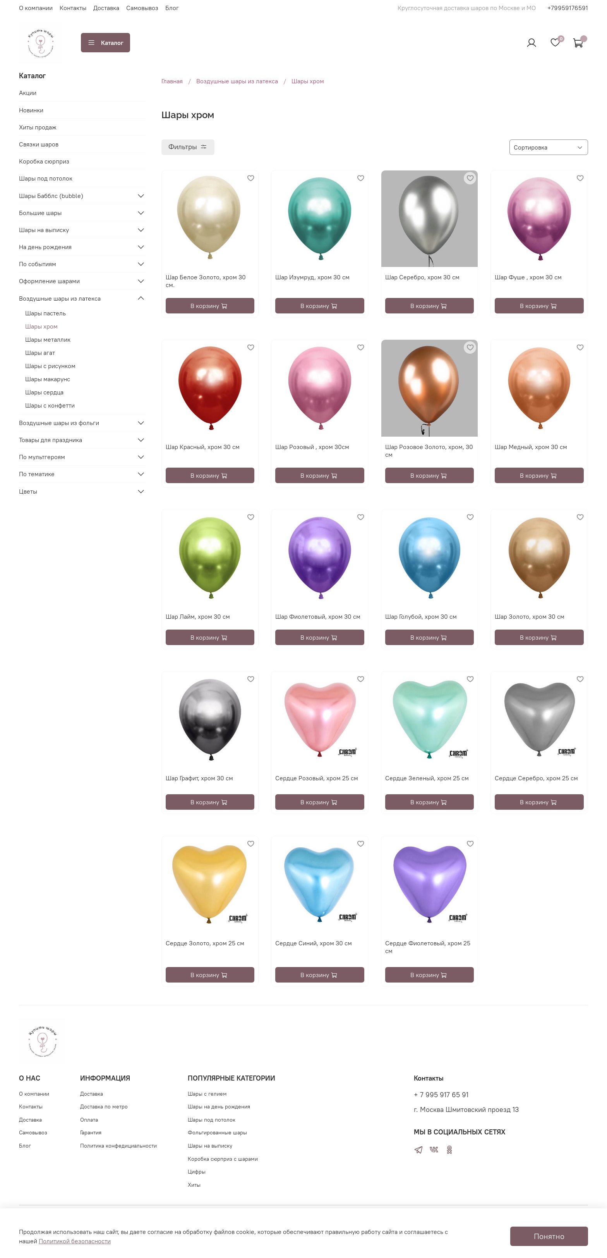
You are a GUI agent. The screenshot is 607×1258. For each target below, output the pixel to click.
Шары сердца (44, 392)
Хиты (194, 1184)
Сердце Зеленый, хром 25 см (427, 778)
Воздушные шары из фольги (59, 423)
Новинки (31, 110)
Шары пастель (45, 313)
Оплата (89, 1119)
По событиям (37, 264)
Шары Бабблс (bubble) (51, 196)
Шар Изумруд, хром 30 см (312, 277)
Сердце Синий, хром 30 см (313, 943)
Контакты (73, 8)
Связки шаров (38, 144)
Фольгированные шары (217, 1132)
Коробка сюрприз (44, 161)
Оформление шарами (49, 281)
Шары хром (41, 326)
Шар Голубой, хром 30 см (421, 616)
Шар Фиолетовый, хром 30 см (317, 616)
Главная (172, 81)
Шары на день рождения (219, 1106)
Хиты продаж (38, 127)
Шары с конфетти (50, 405)
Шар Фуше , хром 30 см (528, 277)
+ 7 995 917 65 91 (441, 1095)
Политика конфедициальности (118, 1145)
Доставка (106, 8)
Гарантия (90, 1132)
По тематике (37, 474)
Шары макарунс (47, 379)
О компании (36, 8)
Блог (172, 8)
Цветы (28, 491)
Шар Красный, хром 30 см (203, 447)
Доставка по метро (104, 1106)
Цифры (197, 1171)
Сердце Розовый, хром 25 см (316, 778)
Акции (27, 92)
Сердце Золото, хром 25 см (205, 943)
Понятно (549, 1236)
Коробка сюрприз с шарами (223, 1158)
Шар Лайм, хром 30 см (198, 616)
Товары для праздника (50, 440)
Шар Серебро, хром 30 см (422, 277)
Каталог (105, 42)
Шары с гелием (207, 1093)
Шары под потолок (45, 178)
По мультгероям (42, 457)
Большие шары (40, 213)
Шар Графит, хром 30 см (199, 778)
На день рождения (45, 247)
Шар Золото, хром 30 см (529, 616)
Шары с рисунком (50, 366)
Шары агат (40, 352)
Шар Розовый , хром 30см (312, 447)
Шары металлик (47, 339)
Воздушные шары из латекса (237, 81)
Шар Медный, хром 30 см (531, 447)
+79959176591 (567, 8)
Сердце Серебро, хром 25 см (536, 778)
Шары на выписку (44, 230)
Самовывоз (142, 8)
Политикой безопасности (75, 1241)
